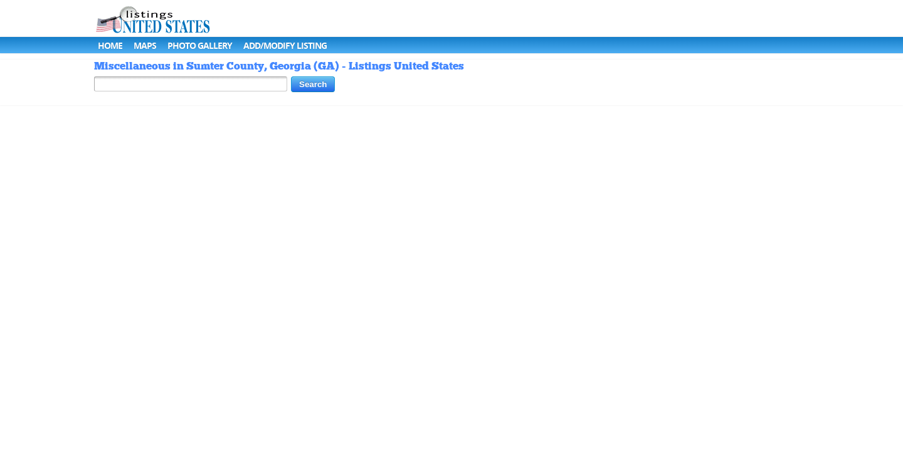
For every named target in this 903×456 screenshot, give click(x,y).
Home (110, 45)
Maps (145, 45)
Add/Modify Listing (285, 45)
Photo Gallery (199, 45)
